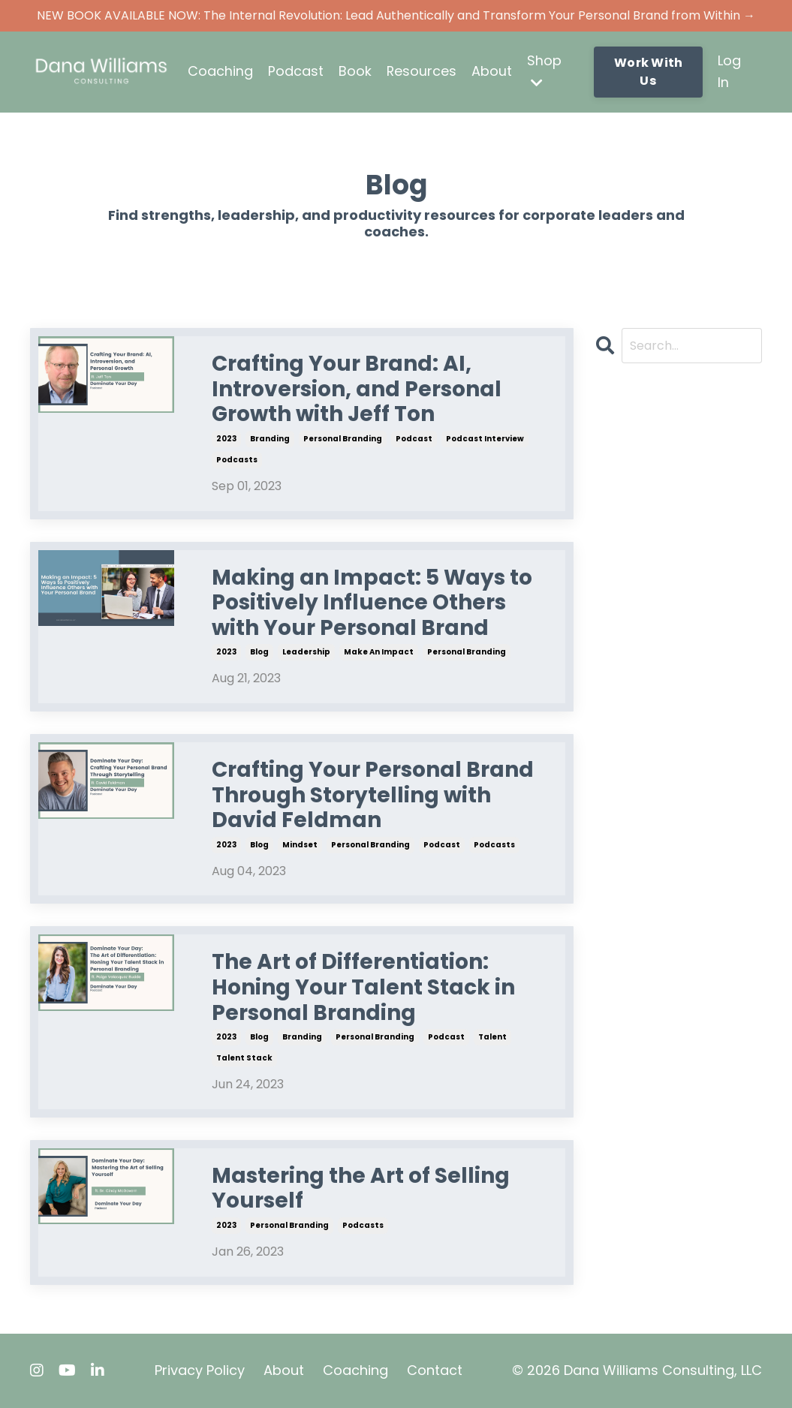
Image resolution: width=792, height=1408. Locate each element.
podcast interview (485, 438)
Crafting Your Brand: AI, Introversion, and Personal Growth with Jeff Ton (356, 390)
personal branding (342, 438)
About (492, 71)
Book (355, 71)
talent (492, 1036)
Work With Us (648, 71)
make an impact (379, 652)
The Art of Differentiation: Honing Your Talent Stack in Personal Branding (363, 988)
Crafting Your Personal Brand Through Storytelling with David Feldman (373, 795)
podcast (414, 438)
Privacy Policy (200, 1370)
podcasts (236, 459)
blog (259, 652)
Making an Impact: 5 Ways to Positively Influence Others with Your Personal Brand (372, 603)
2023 (226, 438)
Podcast (296, 71)
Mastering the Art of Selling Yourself (361, 1188)
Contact (434, 1370)
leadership (306, 652)
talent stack (244, 1058)
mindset (300, 844)
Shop (545, 70)
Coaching (220, 71)
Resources (422, 71)
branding (270, 438)
